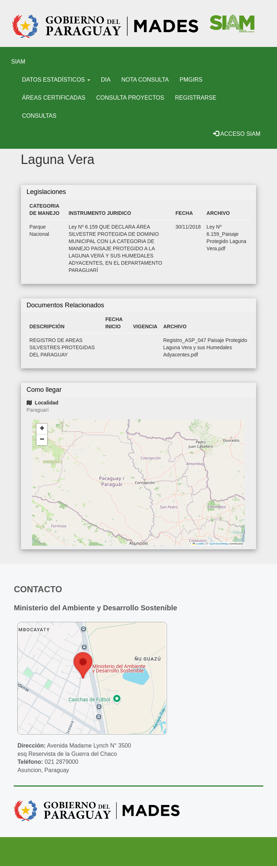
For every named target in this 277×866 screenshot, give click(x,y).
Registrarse (195, 98)
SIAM (18, 62)
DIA (106, 80)
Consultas (39, 116)
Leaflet (198, 543)
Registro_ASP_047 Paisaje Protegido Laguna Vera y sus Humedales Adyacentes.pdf (205, 347)
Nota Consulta (145, 80)
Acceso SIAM (236, 134)
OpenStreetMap (218, 543)
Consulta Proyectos (130, 98)
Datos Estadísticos (56, 80)
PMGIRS (191, 80)
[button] (41, 429)
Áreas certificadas (53, 98)
